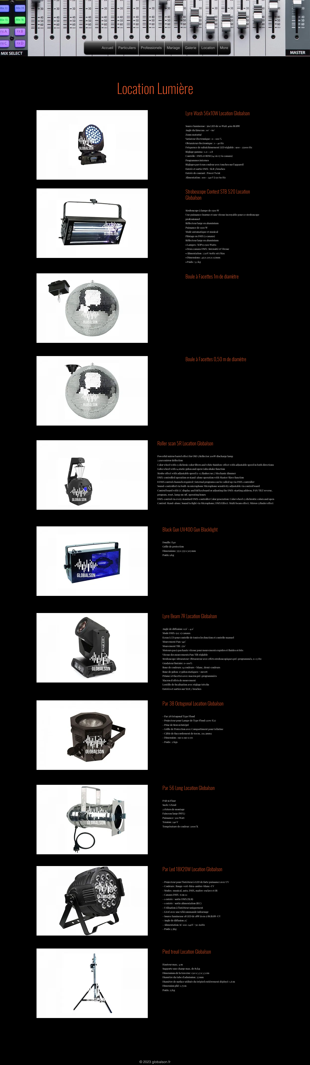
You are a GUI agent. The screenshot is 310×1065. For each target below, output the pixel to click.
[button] (127, 48)
